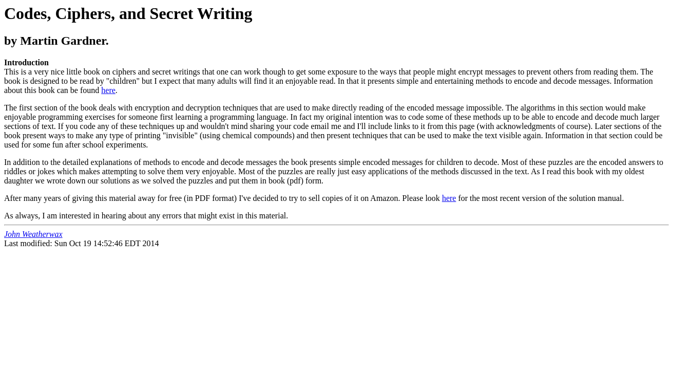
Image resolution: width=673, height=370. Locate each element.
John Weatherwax (33, 234)
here (108, 90)
